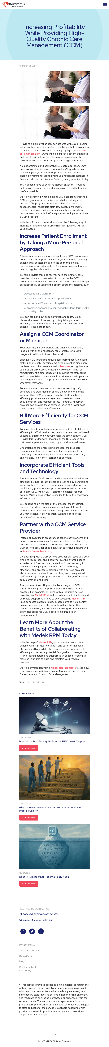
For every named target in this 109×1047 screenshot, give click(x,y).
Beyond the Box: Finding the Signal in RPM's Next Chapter (52, 741)
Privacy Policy (27, 944)
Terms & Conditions (30, 950)
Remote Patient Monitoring (37, 551)
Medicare (65, 366)
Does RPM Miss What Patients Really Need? (44, 876)
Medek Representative (64, 667)
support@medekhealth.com (38, 919)
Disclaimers (25, 955)
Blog (21, 961)
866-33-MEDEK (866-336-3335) (40, 914)
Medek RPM (42, 595)
